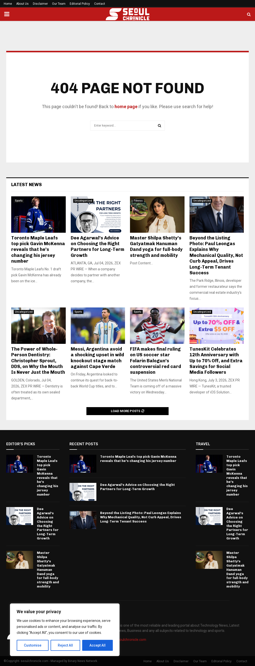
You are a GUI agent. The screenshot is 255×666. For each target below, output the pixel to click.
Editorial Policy (80, 3)
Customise (33, 645)
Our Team (58, 3)
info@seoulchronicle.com (126, 640)
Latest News (26, 184)
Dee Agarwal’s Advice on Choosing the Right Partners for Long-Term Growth (97, 246)
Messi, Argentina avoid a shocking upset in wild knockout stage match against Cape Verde (97, 357)
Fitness (138, 200)
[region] (65, 630)
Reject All (65, 645)
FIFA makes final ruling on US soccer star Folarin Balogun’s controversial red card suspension (155, 360)
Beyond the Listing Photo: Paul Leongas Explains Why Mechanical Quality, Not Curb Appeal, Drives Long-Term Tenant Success (216, 255)
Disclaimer (40, 3)
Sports (19, 200)
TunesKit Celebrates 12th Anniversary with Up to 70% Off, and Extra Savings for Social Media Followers (216, 360)
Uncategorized (83, 200)
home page (126, 106)
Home (8, 3)
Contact (99, 3)
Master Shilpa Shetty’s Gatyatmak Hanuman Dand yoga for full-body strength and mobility (156, 246)
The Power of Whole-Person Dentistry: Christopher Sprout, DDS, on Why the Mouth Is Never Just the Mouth (38, 360)
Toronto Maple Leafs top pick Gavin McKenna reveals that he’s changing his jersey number (38, 249)
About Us (22, 3)
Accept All (97, 645)
